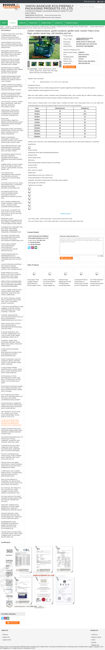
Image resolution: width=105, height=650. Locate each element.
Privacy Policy (4, 646)
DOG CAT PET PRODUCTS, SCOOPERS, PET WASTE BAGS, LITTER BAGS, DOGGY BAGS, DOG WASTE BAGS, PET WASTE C (11, 482)
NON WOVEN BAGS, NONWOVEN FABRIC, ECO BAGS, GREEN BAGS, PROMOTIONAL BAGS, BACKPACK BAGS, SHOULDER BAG (11, 406)
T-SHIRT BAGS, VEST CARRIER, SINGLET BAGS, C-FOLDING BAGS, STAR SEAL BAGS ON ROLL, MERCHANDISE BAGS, (11, 473)
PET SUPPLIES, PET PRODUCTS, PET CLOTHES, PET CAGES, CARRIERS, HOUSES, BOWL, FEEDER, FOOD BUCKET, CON (11, 490)
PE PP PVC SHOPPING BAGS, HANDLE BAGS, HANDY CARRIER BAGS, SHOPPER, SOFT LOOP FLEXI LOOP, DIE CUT (11, 456)
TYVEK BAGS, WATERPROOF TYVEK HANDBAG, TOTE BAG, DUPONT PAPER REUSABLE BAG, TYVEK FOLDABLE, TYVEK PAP (12, 309)
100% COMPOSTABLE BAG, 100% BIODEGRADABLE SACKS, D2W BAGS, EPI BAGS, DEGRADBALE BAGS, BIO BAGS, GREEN (11, 148)
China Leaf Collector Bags (35, 221)
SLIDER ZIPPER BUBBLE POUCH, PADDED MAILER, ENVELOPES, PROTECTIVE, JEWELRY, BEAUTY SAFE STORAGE (11, 79)
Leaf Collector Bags (33, 218)
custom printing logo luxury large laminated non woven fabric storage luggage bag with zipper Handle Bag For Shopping (49, 284)
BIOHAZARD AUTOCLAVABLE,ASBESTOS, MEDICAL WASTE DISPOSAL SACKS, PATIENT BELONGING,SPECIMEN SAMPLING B (12, 122)
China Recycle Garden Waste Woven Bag (71, 221)
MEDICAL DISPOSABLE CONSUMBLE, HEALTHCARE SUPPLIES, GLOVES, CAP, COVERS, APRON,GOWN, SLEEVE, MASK (12, 140)
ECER (33, 648)
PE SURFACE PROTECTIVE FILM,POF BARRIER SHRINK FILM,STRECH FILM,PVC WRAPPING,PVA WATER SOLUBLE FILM (11, 195)
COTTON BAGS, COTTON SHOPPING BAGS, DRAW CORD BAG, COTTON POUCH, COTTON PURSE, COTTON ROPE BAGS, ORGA (11, 379)
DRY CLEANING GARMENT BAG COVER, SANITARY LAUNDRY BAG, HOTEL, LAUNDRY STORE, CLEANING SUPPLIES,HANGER (11, 204)
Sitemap (94, 642)
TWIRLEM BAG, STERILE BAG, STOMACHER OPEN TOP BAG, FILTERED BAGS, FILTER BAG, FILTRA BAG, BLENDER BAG (10, 113)
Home (4, 23)
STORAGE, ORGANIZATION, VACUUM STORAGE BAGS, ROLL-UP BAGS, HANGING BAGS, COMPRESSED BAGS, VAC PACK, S (12, 317)
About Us (23, 23)
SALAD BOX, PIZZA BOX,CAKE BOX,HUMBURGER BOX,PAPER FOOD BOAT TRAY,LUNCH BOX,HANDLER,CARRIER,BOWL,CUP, (12, 238)
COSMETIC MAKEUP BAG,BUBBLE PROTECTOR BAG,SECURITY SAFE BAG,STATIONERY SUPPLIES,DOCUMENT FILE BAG (11, 87)
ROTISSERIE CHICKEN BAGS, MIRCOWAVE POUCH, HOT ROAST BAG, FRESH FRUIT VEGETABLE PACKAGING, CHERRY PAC (11, 53)
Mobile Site (95, 645)
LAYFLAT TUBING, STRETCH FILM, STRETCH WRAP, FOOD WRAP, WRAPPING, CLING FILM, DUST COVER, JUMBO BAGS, (11, 292)
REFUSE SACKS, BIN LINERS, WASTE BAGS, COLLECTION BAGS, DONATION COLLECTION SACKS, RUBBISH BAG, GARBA (11, 465)
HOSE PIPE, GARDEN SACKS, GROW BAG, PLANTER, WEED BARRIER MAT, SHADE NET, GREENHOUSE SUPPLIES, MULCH (11, 507)
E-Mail (93, 640)
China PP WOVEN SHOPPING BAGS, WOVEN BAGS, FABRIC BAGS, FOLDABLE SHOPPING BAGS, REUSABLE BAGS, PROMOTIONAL (48, 646)
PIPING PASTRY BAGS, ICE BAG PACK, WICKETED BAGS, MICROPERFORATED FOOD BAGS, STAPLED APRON (11, 326)
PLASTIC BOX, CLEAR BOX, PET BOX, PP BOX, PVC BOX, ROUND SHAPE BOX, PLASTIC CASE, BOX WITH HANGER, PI (11, 212)
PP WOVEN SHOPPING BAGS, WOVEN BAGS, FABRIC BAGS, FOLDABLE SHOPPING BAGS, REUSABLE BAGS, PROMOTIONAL (50, 26)
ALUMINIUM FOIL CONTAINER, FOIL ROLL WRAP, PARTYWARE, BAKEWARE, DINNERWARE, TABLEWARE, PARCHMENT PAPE (11, 229)
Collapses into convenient (35, 185)
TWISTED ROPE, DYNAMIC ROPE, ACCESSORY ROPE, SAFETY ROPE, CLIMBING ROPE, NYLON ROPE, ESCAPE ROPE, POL (12, 534)
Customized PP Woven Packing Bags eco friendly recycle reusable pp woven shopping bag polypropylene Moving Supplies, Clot (81, 284)
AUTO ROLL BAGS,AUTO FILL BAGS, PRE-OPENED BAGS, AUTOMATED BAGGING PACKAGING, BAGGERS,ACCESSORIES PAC (12, 185)
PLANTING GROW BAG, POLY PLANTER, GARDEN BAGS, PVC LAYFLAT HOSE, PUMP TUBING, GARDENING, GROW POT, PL (10, 334)
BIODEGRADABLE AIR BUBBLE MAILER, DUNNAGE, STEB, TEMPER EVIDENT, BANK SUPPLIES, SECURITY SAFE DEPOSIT (12, 70)
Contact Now (70, 67)
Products (13, 23)
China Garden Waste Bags (51, 221)
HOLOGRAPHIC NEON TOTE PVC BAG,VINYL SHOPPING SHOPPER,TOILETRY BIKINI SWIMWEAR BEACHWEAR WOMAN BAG (11, 158)
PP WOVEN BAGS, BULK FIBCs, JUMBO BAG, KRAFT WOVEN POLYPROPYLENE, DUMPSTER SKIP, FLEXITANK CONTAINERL (10, 448)
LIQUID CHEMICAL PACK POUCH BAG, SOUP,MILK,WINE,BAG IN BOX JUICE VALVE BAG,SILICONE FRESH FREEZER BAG (12, 45)
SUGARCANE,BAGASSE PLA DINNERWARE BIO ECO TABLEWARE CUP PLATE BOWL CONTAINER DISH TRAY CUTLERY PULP (11, 257)
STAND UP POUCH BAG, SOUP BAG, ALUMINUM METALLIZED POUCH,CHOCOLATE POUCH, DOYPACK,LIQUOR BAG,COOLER (12, 36)
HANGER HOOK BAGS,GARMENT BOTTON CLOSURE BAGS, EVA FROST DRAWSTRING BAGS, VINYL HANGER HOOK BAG (11, 96)
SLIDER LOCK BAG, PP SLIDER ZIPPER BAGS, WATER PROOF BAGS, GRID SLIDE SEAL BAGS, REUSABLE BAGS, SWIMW (10, 62)
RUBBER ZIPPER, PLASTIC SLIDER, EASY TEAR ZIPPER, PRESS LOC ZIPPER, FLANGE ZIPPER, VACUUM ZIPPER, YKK (11, 167)
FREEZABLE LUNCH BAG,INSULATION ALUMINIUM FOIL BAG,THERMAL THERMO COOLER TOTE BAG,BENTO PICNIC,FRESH (11, 221)
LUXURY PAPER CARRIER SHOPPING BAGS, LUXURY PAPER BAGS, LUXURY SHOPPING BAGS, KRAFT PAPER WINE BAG (11, 370)
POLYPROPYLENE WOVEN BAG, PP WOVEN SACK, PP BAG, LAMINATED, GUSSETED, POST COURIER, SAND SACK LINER (12, 439)
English (102, 1)
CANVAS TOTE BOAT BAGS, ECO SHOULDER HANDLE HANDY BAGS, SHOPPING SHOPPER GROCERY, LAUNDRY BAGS (12, 431)
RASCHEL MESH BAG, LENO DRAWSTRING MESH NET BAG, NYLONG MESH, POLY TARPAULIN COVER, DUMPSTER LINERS (11, 516)
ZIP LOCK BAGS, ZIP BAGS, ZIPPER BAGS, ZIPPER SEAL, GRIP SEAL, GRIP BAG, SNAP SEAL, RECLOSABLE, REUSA (11, 104)
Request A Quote (71, 23)
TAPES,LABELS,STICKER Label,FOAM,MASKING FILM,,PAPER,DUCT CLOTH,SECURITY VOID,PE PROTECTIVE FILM (9, 247)
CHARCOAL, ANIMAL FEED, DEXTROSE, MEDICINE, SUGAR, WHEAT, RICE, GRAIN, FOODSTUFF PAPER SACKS (11, 343)
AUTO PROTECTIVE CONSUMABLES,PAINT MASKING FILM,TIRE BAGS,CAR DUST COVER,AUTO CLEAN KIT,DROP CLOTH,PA (11, 176)
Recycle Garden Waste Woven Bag (62, 218)
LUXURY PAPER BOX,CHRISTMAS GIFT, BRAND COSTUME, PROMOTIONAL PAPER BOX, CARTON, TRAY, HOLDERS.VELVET (11, 267)
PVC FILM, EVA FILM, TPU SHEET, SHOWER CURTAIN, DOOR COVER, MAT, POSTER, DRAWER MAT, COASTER (11, 499)
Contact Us (58, 23)
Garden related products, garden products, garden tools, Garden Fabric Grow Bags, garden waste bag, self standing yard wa (44, 70)
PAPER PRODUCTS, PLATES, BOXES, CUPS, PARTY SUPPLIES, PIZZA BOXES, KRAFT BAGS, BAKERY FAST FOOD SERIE (11, 275)
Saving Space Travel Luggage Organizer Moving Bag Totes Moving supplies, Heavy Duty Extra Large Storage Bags (34, 284)
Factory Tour (33, 23)
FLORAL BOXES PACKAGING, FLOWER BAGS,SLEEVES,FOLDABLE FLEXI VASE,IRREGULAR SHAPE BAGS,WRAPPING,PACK (11, 352)
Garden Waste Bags (45, 218)
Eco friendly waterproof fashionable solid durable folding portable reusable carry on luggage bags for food (96, 283)
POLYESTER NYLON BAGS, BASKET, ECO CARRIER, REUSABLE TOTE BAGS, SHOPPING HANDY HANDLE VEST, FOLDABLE (12, 389)
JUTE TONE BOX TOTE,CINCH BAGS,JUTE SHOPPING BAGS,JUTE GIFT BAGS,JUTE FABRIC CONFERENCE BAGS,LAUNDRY (11, 397)
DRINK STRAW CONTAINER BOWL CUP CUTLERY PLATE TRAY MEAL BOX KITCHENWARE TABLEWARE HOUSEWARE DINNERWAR (11, 284)
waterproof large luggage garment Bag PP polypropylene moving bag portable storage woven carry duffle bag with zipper (65, 284)
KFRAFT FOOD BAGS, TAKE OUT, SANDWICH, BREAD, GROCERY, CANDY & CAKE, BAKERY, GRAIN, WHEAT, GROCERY (11, 361)
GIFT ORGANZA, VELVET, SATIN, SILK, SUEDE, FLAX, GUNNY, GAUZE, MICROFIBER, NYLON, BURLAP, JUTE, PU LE (11, 414)
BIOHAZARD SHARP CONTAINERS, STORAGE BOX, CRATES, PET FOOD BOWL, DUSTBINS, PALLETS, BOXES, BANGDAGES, (12, 131)
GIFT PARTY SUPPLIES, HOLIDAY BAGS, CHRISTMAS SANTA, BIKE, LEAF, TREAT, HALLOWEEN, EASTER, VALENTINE (11, 300)
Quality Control (46, 23)
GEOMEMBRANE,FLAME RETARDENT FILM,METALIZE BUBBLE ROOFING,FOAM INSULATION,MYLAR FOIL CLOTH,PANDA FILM (9, 525)
